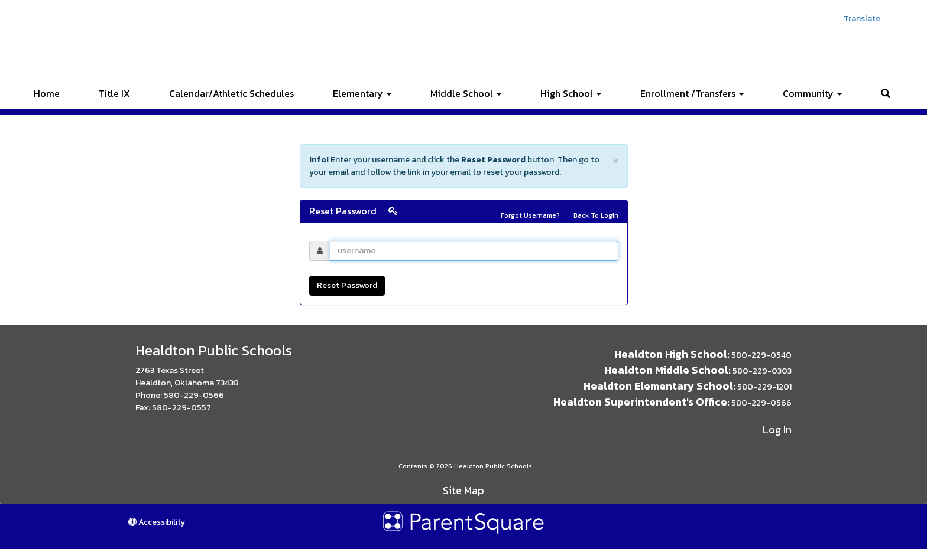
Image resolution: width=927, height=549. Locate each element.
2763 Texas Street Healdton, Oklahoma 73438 (187, 376)
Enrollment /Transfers (692, 93)
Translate (862, 18)
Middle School (465, 93)
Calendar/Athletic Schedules (231, 93)
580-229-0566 (194, 395)
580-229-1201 (764, 387)
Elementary (362, 93)
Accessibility (156, 522)
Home (47, 93)
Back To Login (595, 215)
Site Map (463, 490)
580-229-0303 (762, 371)
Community (812, 93)
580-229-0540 (761, 355)
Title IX (114, 93)
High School (570, 93)
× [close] (615, 159)
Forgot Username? (530, 215)
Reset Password (347, 285)
